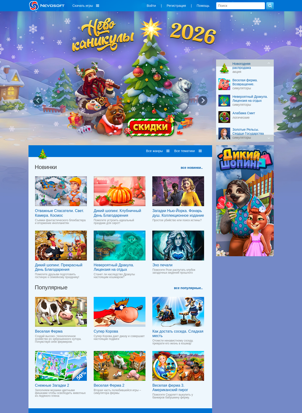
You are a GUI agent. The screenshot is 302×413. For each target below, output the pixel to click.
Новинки (46, 167)
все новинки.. (192, 167)
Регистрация (176, 6)
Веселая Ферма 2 (109, 385)
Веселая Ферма (49, 331)
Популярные (51, 287)
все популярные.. (188, 288)
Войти (151, 6)
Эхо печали (162, 265)
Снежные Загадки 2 (52, 385)
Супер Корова (106, 331)
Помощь (203, 6)
